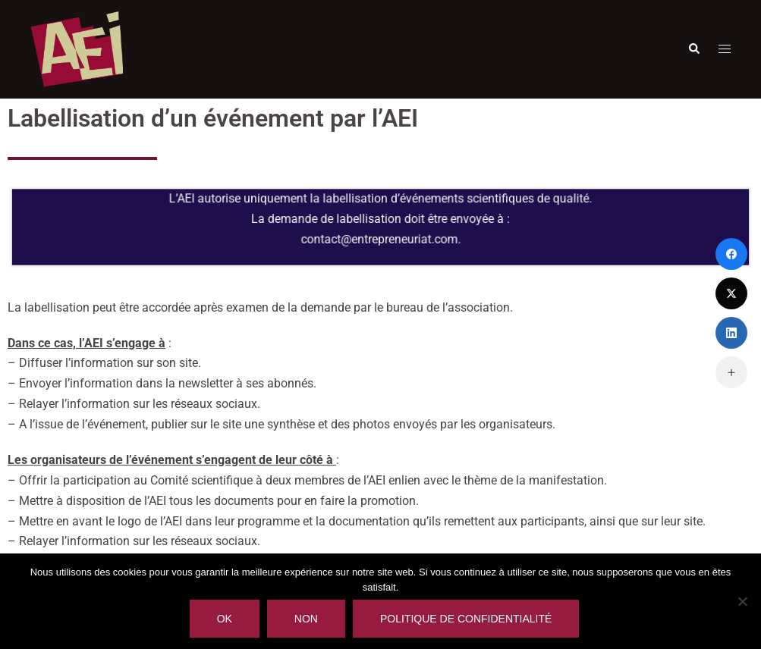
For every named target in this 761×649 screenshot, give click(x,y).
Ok (224, 619)
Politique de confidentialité (466, 619)
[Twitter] (731, 293)
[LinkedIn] (731, 333)
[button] (693, 49)
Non (306, 619)
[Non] (742, 601)
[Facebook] (731, 254)
